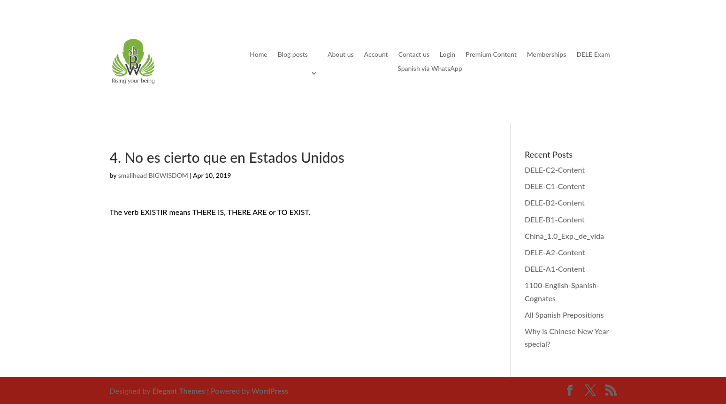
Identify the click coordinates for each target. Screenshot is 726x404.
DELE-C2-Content (555, 169)
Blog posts (293, 54)
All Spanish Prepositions (564, 314)
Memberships (546, 54)
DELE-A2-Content (555, 252)
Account (376, 54)
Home (258, 54)
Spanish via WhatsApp (429, 68)
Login (447, 54)
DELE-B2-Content (555, 202)
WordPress (270, 390)
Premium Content (491, 54)
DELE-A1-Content (555, 268)
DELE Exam (593, 54)
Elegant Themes (178, 390)
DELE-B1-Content (555, 219)
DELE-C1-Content (555, 186)
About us (341, 54)
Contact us (413, 54)
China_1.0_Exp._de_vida (564, 235)
